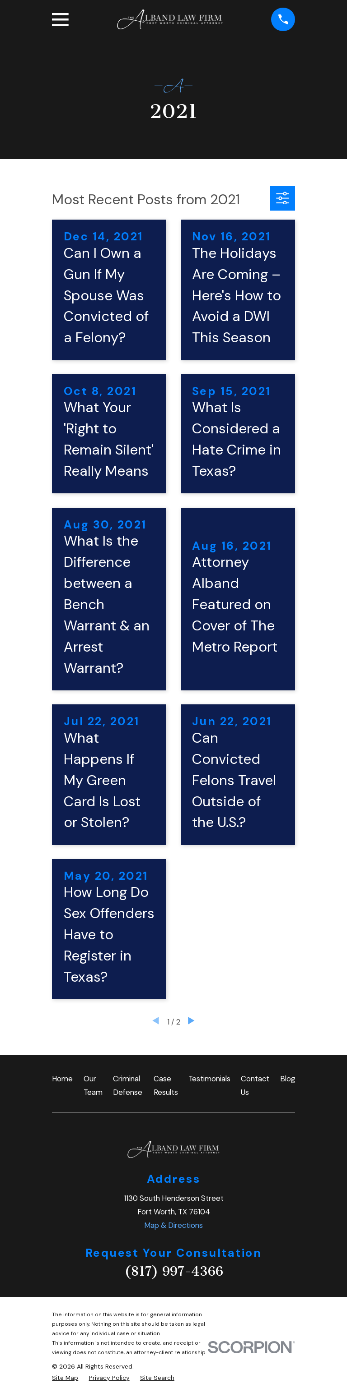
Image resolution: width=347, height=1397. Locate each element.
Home (62, 1079)
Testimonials (209, 1079)
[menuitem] (65, 1377)
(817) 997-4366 (173, 1271)
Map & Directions (173, 1225)
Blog (287, 1079)
